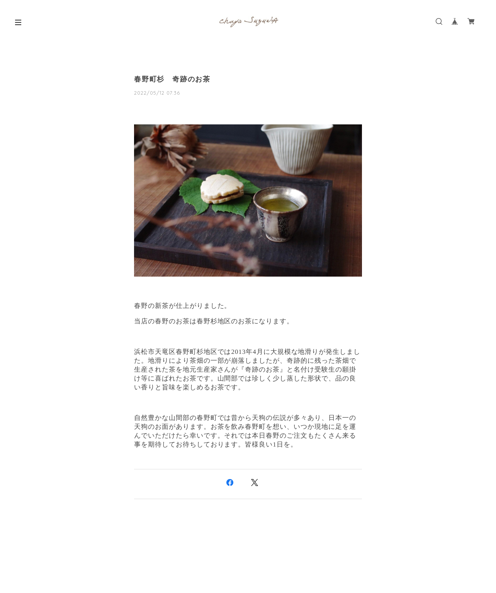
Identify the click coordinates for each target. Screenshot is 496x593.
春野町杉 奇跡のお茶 (172, 79)
